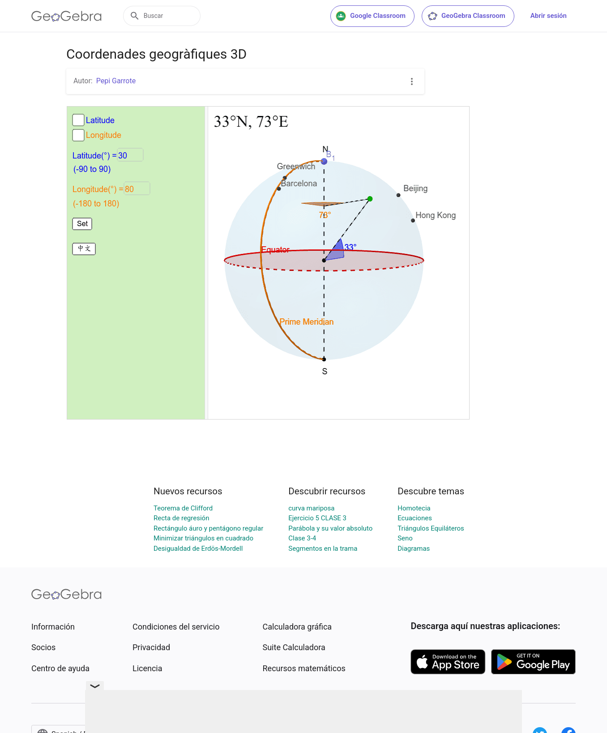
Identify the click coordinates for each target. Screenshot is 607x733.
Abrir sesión (548, 16)
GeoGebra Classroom (466, 16)
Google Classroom (371, 16)
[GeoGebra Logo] (66, 16)
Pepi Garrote (116, 81)
